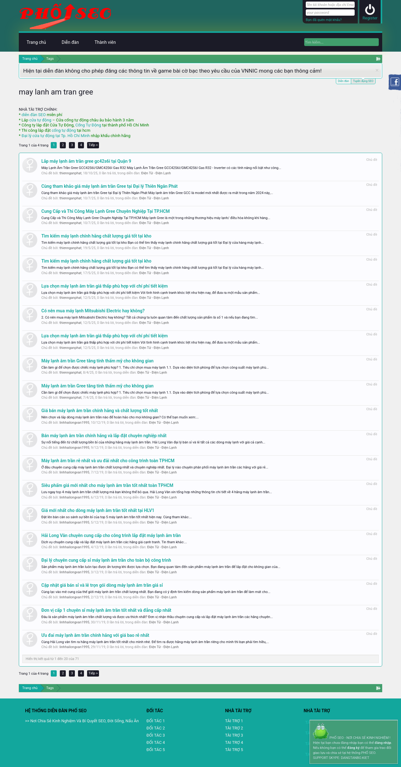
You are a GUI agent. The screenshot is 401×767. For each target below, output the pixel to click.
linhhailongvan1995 (74, 423)
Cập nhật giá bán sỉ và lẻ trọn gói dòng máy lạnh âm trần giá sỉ (102, 585)
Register (370, 18)
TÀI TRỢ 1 (234, 720)
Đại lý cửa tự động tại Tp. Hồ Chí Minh (56, 135)
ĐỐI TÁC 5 (156, 749)
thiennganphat (70, 173)
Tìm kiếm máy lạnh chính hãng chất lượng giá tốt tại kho (96, 235)
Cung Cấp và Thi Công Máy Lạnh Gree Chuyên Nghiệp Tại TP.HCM (105, 211)
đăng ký (353, 748)
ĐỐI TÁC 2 (156, 728)
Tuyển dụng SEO (363, 81)
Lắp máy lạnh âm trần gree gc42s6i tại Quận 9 (86, 161)
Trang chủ (36, 42)
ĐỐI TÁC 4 (156, 742)
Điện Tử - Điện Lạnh (156, 173)
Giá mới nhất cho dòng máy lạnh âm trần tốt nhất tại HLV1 (97, 510)
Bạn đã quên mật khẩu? (324, 20)
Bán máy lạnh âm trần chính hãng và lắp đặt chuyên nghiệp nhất (103, 435)
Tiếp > (93, 145)
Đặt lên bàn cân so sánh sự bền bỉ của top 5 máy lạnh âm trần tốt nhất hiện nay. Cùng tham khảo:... (116, 517)
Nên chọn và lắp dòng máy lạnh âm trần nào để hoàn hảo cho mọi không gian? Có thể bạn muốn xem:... (120, 417)
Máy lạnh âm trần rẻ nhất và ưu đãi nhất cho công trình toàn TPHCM (107, 460)
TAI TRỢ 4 (234, 742)
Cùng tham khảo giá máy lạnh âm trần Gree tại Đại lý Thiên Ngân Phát (109, 186)
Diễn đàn (343, 81)
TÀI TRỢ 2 (234, 728)
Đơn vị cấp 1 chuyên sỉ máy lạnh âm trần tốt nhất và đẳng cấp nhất (106, 610)
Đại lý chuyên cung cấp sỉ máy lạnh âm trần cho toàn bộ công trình (106, 560)
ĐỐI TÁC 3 (156, 735)
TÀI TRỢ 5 (234, 749)
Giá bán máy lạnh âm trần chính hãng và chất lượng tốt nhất (99, 410)
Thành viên (105, 42)
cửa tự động (40, 120)
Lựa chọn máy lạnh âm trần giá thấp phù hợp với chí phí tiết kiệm (104, 286)
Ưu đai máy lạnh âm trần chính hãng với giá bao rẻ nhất (95, 635)
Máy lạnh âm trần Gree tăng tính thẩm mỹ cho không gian (97, 360)
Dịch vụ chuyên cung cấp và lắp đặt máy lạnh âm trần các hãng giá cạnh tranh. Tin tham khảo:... (114, 542)
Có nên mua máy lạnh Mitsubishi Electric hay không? (93, 310)
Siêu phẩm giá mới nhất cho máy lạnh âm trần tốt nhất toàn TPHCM (107, 485)
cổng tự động (64, 130)
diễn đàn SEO (34, 114)
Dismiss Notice (377, 70)
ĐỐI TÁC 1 (156, 720)
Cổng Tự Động (88, 125)
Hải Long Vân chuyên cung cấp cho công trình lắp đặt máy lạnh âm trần (111, 535)
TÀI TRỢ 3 (234, 735)
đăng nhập (383, 743)
